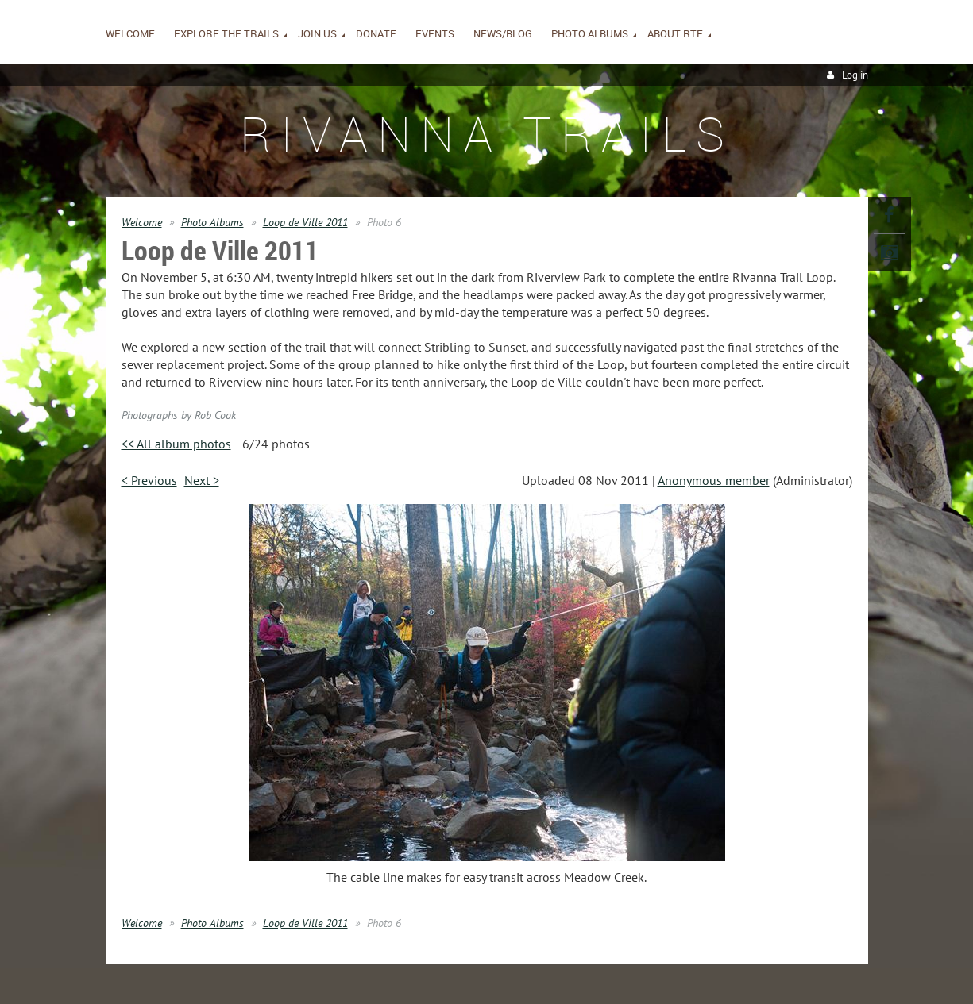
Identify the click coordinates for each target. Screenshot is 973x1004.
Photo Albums (212, 222)
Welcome (142, 222)
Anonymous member (714, 480)
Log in (855, 75)
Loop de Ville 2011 (305, 222)
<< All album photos (176, 444)
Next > (201, 480)
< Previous (149, 480)
